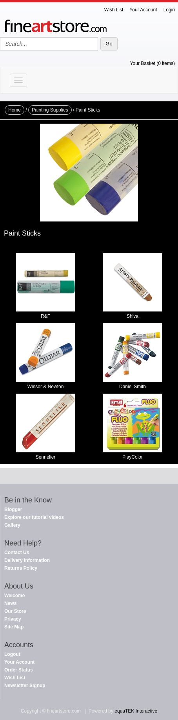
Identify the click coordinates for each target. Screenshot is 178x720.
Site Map (14, 627)
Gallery (12, 525)
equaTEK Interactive (135, 711)
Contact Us (16, 552)
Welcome (14, 595)
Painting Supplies (50, 110)
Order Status (18, 670)
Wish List (114, 10)
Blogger (13, 509)
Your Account (143, 10)
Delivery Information (27, 560)
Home (14, 110)
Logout (12, 654)
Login (169, 10)
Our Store (15, 611)
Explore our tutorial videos (34, 517)
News (10, 603)
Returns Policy (20, 568)
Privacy (12, 619)
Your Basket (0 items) (152, 63)
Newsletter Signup (24, 685)
